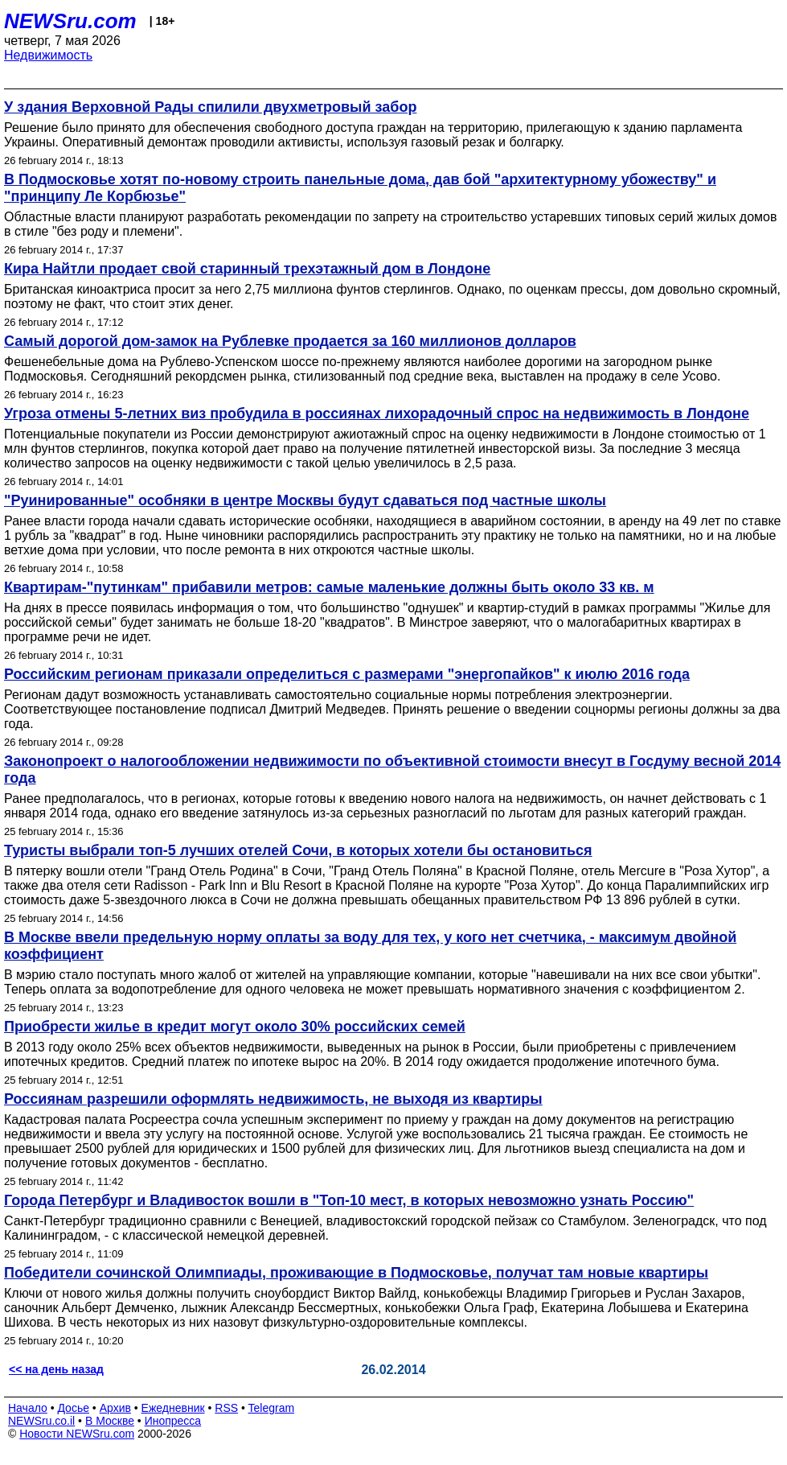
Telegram (271, 1407)
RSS (226, 1407)
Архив (115, 1407)
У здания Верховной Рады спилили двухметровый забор (210, 107)
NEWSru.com (70, 21)
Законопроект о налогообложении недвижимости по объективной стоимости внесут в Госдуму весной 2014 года (392, 769)
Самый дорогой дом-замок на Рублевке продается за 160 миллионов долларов (290, 341)
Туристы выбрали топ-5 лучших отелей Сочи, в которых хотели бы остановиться (298, 850)
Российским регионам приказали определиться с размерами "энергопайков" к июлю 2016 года (347, 674)
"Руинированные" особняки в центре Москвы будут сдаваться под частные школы (305, 500)
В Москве (109, 1420)
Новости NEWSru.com (76, 1433)
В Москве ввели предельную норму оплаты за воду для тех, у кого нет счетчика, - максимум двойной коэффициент (370, 945)
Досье (73, 1407)
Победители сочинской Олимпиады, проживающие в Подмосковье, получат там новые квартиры (356, 1273)
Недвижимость (48, 55)
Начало (27, 1407)
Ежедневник (173, 1407)
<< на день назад (56, 1369)
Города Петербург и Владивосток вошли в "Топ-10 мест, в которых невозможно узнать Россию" (349, 1200)
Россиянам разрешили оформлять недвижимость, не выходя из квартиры (273, 1099)
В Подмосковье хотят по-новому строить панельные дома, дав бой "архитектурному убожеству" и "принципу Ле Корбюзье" (360, 187)
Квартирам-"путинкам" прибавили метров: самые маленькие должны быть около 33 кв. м (329, 587)
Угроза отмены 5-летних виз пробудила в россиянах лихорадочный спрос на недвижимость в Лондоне (376, 413)
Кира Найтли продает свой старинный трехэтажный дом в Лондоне (247, 269)
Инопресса (173, 1420)
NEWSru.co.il (41, 1420)
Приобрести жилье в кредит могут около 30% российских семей (234, 1027)
